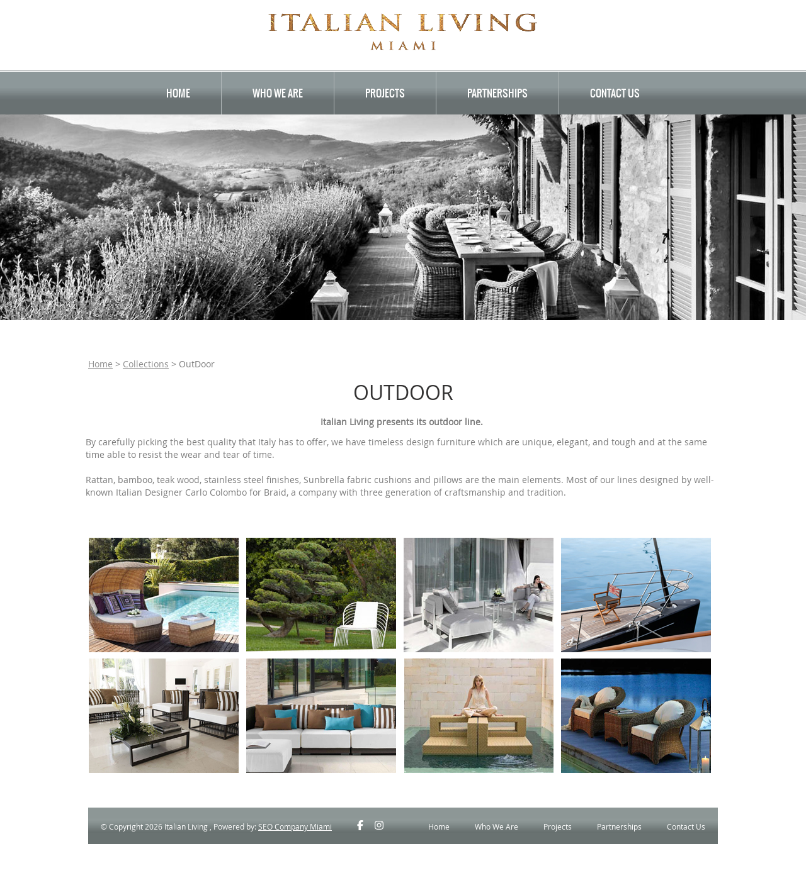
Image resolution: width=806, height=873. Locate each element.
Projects (385, 93)
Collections (146, 364)
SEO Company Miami (295, 826)
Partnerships (497, 93)
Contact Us (615, 93)
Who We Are (278, 93)
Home (178, 93)
